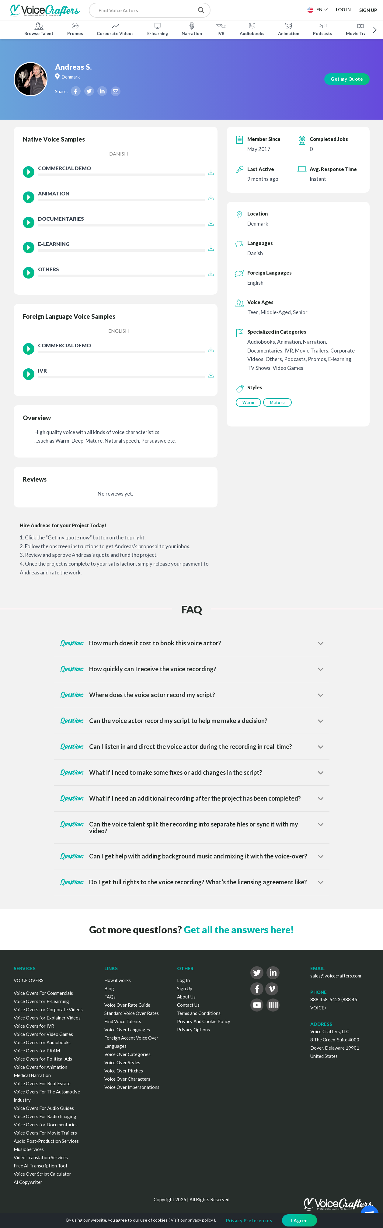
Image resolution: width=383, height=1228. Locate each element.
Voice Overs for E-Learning (41, 1001)
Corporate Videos (115, 29)
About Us (186, 996)
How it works (117, 980)
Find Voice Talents (122, 1021)
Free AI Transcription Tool (40, 1165)
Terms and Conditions (199, 1013)
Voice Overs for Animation (40, 1067)
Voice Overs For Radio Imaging (45, 1116)
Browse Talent (39, 29)
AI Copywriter (28, 1182)
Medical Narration (32, 1075)
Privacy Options (193, 1029)
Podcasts (322, 29)
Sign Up (368, 9)
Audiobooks (252, 29)
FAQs (110, 996)
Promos (75, 29)
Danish (118, 153)
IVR (221, 29)
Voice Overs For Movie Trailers (45, 1132)
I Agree (299, 1220)
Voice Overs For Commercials (43, 993)
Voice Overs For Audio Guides (44, 1108)
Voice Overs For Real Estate (42, 1083)
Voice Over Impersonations (131, 1087)
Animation (288, 29)
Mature (278, 402)
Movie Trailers (360, 29)
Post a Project (246, 9)
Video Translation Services (41, 1157)
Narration (192, 29)
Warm (248, 402)
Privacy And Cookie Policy (203, 1021)
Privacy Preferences (249, 1220)
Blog (109, 988)
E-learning (157, 29)
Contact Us (188, 1005)
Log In (183, 980)
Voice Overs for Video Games (43, 1034)
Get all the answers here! (239, 929)
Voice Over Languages (127, 1029)
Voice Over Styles (122, 1062)
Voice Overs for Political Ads (43, 1058)
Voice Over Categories (127, 1054)
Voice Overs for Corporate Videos (48, 1009)
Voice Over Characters (127, 1079)
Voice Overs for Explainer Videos (47, 1017)
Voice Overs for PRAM (37, 1050)
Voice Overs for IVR (34, 1026)
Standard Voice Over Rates (131, 1013)
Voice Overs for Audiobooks (42, 1042)
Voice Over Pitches (123, 1070)
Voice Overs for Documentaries (46, 1124)
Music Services (29, 1149)
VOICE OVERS (29, 980)
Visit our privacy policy (192, 1220)
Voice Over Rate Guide (127, 1005)
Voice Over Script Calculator (42, 1174)
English (118, 331)
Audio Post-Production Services (46, 1141)
